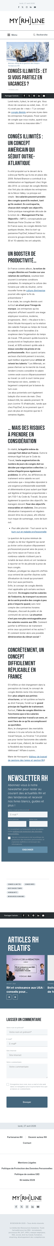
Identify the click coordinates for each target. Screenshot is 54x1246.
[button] (8, 997)
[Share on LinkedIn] (39, 96)
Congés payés (29, 884)
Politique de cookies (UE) (27, 1174)
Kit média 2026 (27, 1180)
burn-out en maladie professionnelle (29, 531)
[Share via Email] (44, 96)
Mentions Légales (27, 1162)
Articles (11, 63)
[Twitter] (22, 7)
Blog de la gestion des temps (27, 63)
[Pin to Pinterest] (34, 96)
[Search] (40, 35)
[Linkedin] (31, 7)
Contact (27, 1143)
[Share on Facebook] (24, 96)
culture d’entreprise (35, 290)
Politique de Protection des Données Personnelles (27, 1168)
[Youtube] (35, 7)
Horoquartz (12, 892)
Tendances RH (14, 66)
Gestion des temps (15, 888)
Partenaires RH (14, 1137)
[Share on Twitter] (29, 96)
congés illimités (18, 112)
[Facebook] (18, 7)
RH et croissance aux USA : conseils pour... (25, 989)
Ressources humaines (16, 896)
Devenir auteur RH (37, 1137)
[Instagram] (27, 7)
